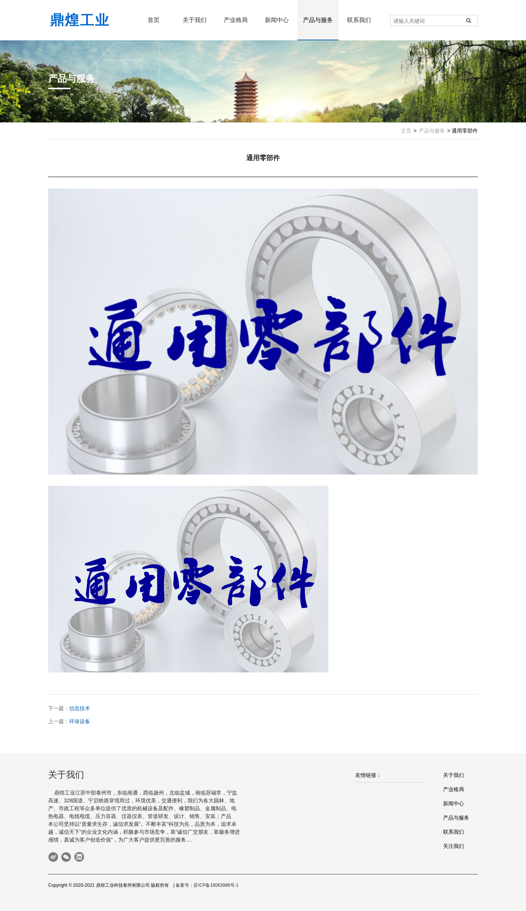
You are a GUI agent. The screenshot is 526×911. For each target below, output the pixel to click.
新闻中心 (277, 20)
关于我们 (195, 20)
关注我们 (453, 846)
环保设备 (79, 721)
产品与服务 (318, 20)
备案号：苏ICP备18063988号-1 (207, 885)
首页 (154, 20)
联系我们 (359, 20)
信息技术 (79, 708)
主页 (406, 131)
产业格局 (236, 20)
